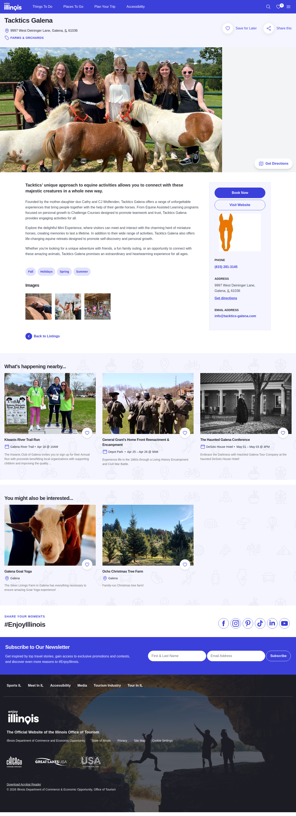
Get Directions (273, 167)
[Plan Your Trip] (118, 7)
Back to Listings (42, 340)
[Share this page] (268, 32)
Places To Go (73, 6)
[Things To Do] (55, 7)
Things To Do (42, 6)
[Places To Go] (86, 7)
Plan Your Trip (104, 6)
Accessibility (135, 6)
